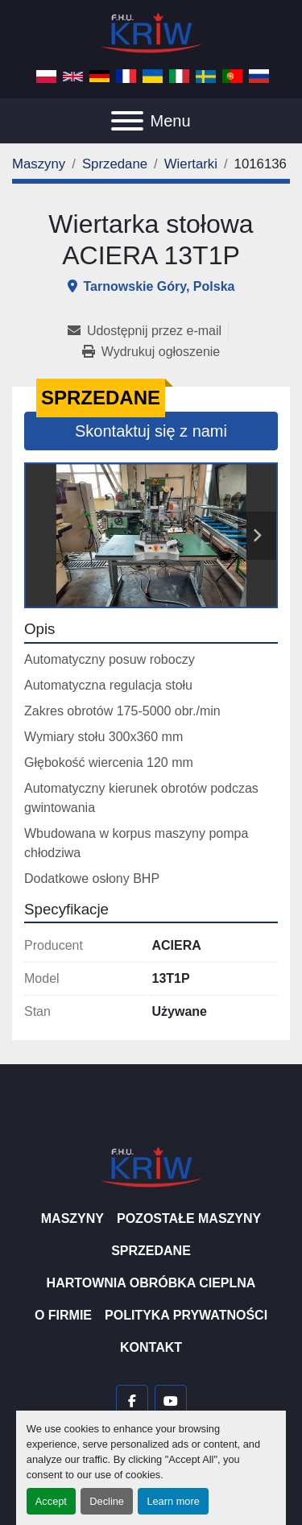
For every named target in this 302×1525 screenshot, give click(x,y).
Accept (51, 1501)
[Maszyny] (38, 164)
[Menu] (127, 121)
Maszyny (72, 1218)
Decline (106, 1501)
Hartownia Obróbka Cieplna (151, 1283)
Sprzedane (151, 1251)
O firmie (63, 1315)
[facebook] (132, 1401)
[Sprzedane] (114, 164)
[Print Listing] (151, 352)
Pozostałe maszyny (189, 1218)
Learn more (173, 1501)
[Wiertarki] (190, 164)
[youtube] (171, 1401)
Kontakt (151, 1347)
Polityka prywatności (186, 1315)
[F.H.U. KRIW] (151, 1166)
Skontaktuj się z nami (151, 431)
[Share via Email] (148, 331)
